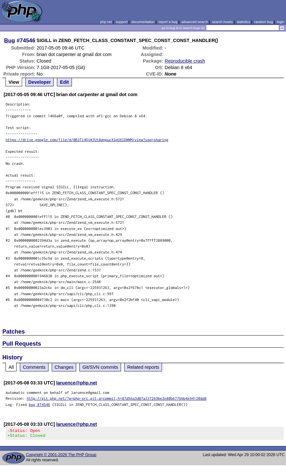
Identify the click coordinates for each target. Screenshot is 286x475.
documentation (143, 22)
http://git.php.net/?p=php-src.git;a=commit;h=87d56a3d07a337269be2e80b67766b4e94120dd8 (117, 398)
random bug (263, 22)
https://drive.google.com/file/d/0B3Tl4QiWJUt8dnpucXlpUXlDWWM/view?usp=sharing (87, 139)
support (122, 22)
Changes (64, 367)
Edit (64, 82)
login (280, 22)
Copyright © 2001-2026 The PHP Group (61, 456)
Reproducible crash (185, 61)
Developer (39, 82)
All (11, 367)
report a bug (167, 22)
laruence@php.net (76, 382)
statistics (243, 22)
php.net (106, 22)
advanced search (194, 22)
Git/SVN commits (100, 367)
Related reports (143, 367)
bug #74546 (39, 404)
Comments (34, 367)
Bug (9, 40)
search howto (222, 22)
